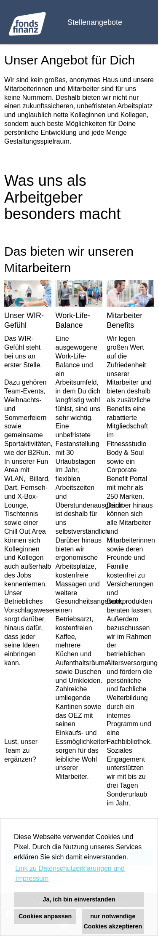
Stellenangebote (94, 22)
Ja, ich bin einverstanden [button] (79, 899)
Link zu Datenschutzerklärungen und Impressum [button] (70, 873)
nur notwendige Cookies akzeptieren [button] (112, 921)
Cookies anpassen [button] (45, 916)
